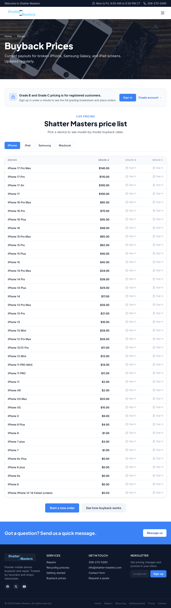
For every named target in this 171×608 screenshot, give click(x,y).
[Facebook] (8, 587)
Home (8, 36)
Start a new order (62, 508)
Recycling (120, 603)
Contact (162, 603)
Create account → (150, 97)
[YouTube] (24, 587)
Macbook (65, 145)
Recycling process (57, 567)
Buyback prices (56, 578)
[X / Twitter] (16, 587)
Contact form (97, 572)
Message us (155, 533)
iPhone (12, 145)
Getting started (55, 572)
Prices (151, 603)
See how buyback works (103, 508)
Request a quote (99, 578)
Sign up (158, 573)
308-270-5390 (154, 3)
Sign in (127, 97)
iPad (28, 145)
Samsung (45, 145)
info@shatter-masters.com (105, 567)
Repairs (51, 562)
